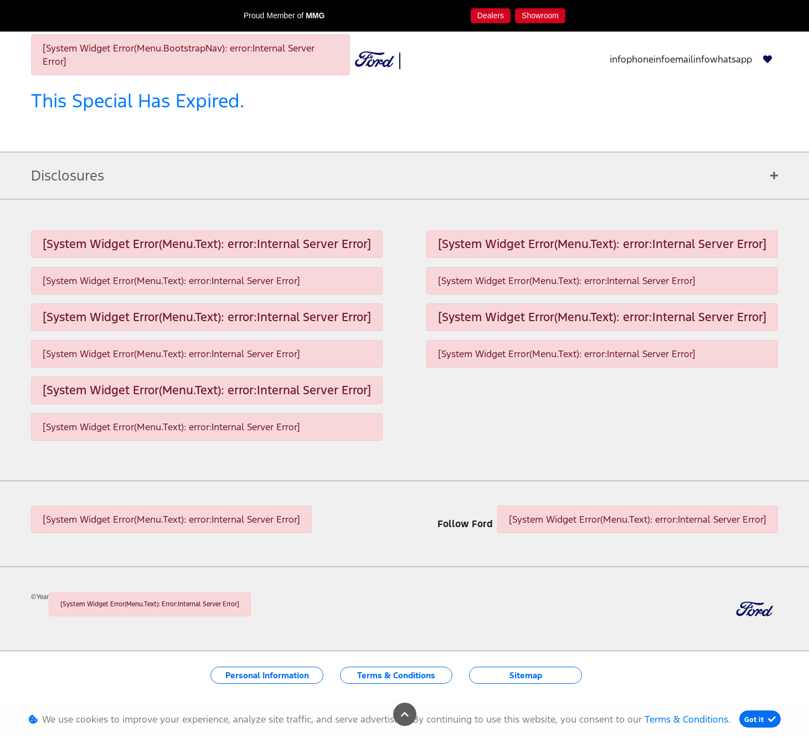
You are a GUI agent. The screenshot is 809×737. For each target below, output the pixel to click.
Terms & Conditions (396, 675)
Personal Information (267, 675)
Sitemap (525, 675)
